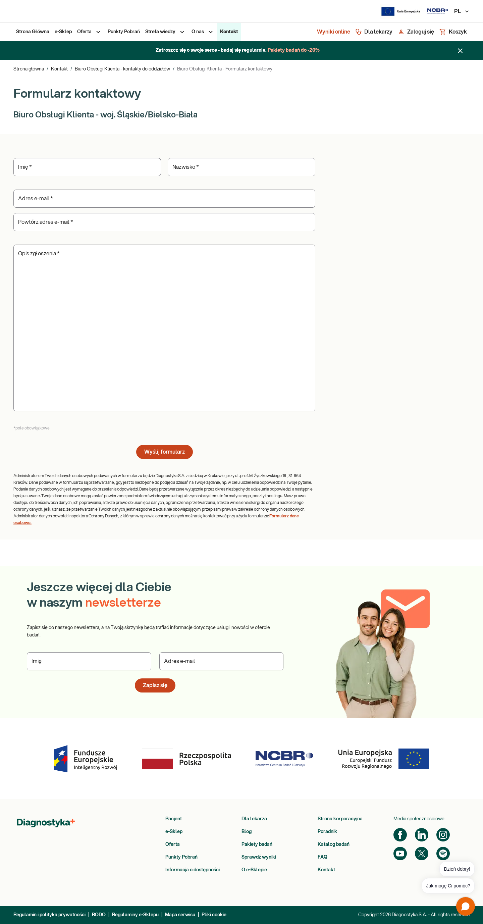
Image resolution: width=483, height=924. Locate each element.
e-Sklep (173, 831)
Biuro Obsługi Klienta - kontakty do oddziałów (122, 69)
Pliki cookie (214, 915)
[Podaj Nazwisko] (241, 167)
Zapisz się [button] (155, 685)
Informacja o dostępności (192, 870)
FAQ (322, 857)
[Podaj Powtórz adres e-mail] (164, 222)
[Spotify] (443, 853)
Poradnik (327, 831)
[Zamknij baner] (460, 51)
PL (462, 11)
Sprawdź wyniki (258, 857)
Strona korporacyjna (340, 819)
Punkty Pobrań (181, 857)
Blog (246, 831)
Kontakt (59, 69)
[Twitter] (421, 853)
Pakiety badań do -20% (294, 50)
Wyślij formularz (164, 452)
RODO (99, 915)
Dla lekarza (254, 819)
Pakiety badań (256, 844)
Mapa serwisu (180, 915)
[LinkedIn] (421, 834)
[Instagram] (443, 834)
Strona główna (28, 69)
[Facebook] (400, 834)
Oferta (172, 844)
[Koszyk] (453, 32)
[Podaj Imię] (87, 167)
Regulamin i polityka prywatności (49, 915)
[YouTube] (400, 853)
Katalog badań (334, 844)
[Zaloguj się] (416, 32)
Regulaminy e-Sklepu (135, 915)
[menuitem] (32, 32)
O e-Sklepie (254, 870)
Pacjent (173, 819)
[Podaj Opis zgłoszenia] (164, 328)
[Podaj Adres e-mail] (164, 199)
